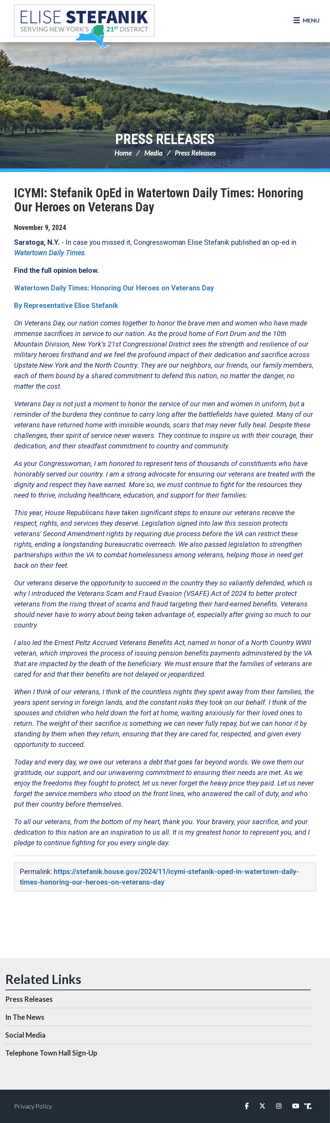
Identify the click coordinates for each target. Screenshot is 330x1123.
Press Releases (165, 139)
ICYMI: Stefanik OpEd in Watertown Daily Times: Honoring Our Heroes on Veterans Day (158, 200)
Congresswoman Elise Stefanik (84, 26)
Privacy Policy (33, 1106)
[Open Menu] (306, 20)
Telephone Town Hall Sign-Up (51, 1053)
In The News (24, 1017)
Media (153, 153)
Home (123, 153)
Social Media (25, 1035)
